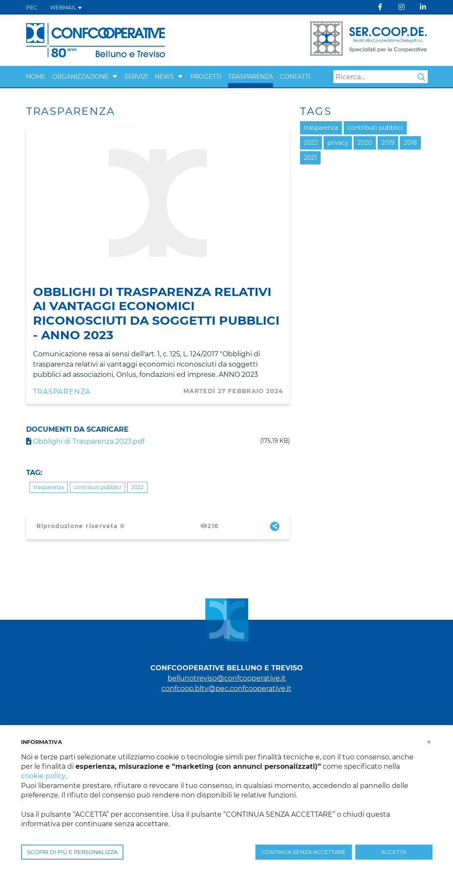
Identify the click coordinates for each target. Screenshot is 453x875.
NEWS (164, 77)
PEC (31, 7)
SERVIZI (136, 77)
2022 (137, 487)
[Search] (380, 76)
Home (35, 77)
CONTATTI (295, 77)
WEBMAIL (66, 7)
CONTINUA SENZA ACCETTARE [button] (303, 852)
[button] (115, 77)
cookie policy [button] (43, 776)
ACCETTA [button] (393, 852)
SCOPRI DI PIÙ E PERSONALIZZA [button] (72, 852)
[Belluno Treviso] (95, 40)
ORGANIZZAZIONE (80, 77)
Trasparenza (62, 392)
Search (421, 77)
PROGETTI (205, 77)
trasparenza (48, 487)
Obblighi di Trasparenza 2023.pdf (85, 441)
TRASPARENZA (250, 77)
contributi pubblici (97, 487)
